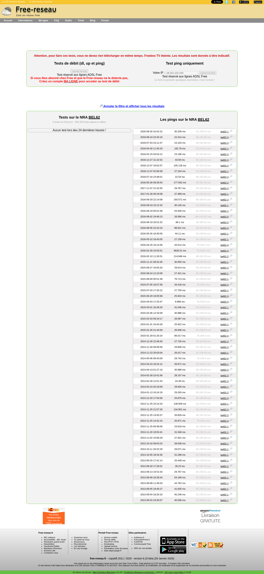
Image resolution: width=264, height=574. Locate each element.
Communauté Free (142, 544)
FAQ (56, 20)
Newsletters (49, 544)
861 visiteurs (49, 537)
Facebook (48, 546)
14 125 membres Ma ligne (13, 2)
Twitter (56, 546)
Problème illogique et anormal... (139, 572)
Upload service (110, 546)
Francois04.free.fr (142, 540)
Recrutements (80, 544)
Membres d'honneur (53, 548)
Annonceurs (79, 542)
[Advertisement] (132, 38)
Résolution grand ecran (54, 542)
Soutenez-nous (81, 537)
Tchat (81, 20)
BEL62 (94, 117)
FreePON (138, 542)
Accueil (8, 20)
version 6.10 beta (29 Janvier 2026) (154, 558)
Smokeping (109, 544)
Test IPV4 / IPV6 (111, 542)
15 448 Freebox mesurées (40, 2)
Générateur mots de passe (116, 548)
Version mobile (110, 537)
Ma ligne (43, 20)
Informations (25, 20)
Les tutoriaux (80, 546)
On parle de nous (81, 540)
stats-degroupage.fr (112, 550)
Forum (105, 20)
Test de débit (109, 540)
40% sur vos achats (143, 548)
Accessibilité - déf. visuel (55, 540)
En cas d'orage (80, 548)
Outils (68, 20)
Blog (92, 20)
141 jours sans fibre (174, 572)
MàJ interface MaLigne (104, 572)
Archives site (49, 550)
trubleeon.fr (139, 537)
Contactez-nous (51, 553)
